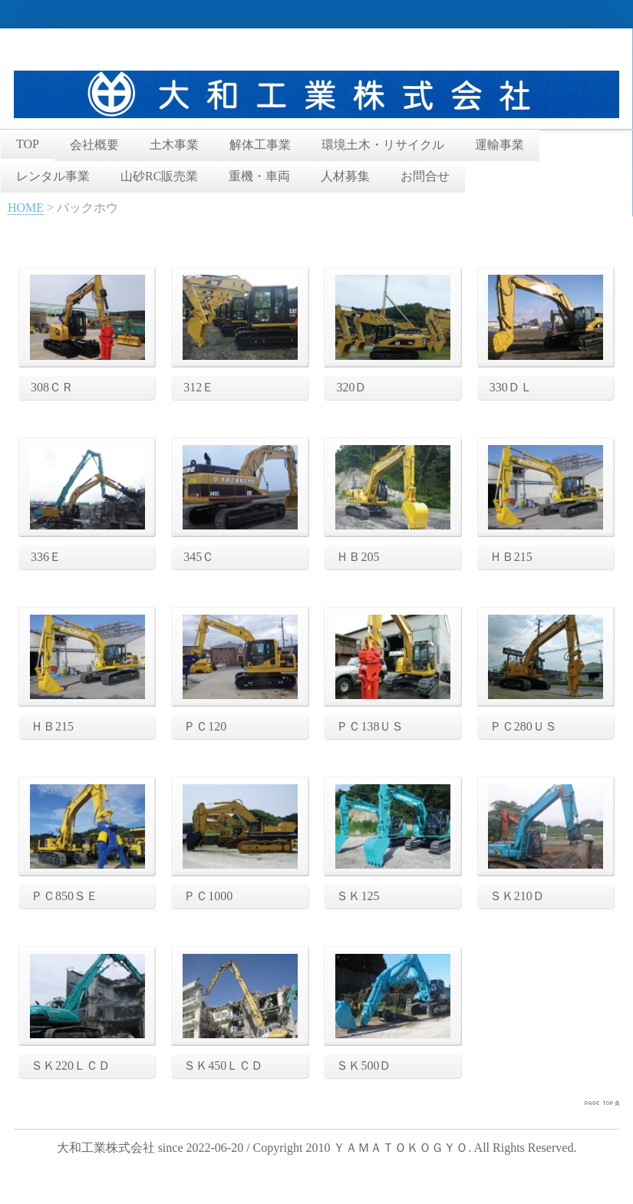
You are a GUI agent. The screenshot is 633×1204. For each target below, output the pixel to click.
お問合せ (425, 176)
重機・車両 (259, 176)
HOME (26, 207)
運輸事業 (499, 144)
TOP (27, 143)
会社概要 (94, 144)
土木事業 (174, 144)
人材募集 (345, 176)
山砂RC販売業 (159, 176)
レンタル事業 (53, 176)
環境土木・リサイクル (382, 144)
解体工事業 (260, 144)
